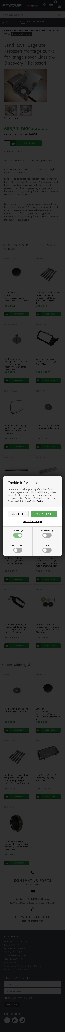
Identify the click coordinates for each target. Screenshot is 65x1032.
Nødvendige (17, 533)
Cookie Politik (36, 501)
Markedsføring (47, 533)
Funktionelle (17, 548)
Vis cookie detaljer (32, 521)
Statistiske (47, 548)
